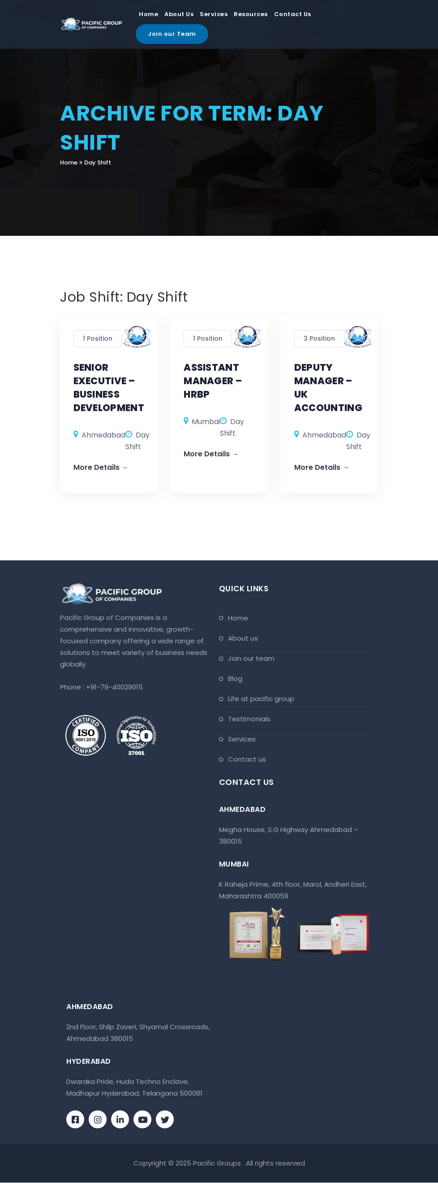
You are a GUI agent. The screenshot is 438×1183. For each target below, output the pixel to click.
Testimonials (249, 719)
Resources (251, 14)
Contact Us (292, 14)
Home (148, 14)
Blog (235, 679)
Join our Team (172, 34)
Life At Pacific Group (261, 699)
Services (214, 14)
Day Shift (97, 162)
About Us (178, 14)
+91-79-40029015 (114, 687)
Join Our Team (251, 658)
